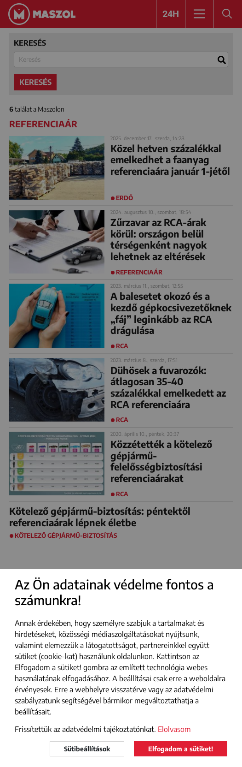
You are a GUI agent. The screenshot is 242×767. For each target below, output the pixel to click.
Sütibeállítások (87, 749)
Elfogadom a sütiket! (180, 749)
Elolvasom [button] (174, 729)
